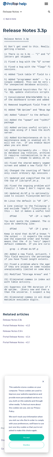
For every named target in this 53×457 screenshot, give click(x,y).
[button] (46, 4)
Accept (26, 437)
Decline (26, 445)
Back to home (11, 19)
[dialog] (26, 414)
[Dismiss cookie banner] (43, 382)
